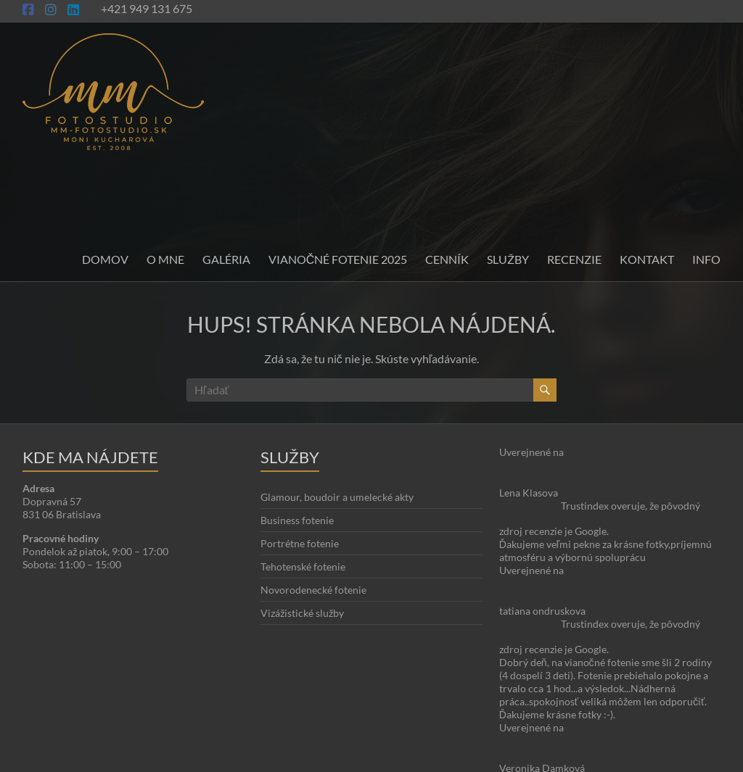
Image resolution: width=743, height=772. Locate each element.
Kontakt (647, 259)
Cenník (447, 259)
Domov (105, 259)
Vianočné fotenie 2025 (338, 259)
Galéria (226, 259)
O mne (165, 259)
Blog (374, 718)
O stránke (338, 718)
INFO (706, 259)
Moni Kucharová (108, 757)
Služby (508, 259)
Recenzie (574, 259)
